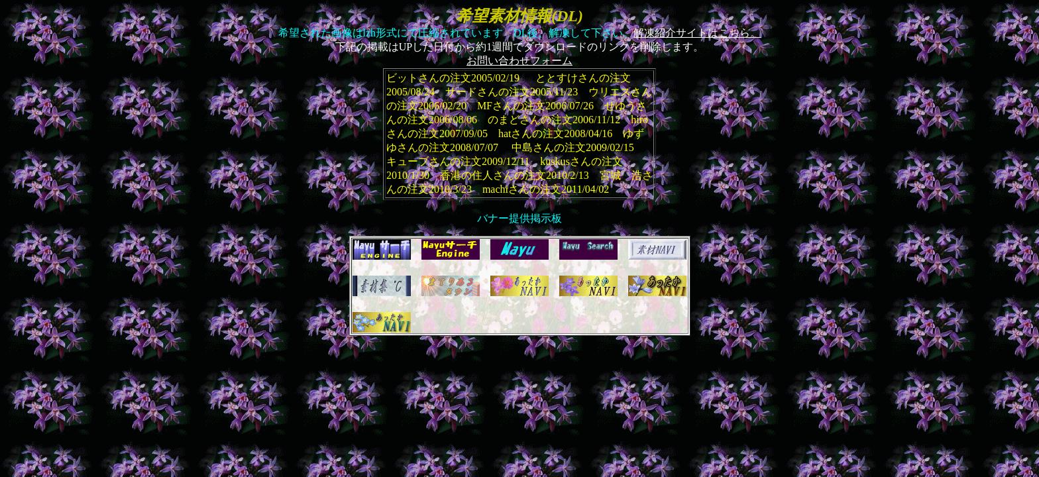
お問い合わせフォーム (519, 60)
